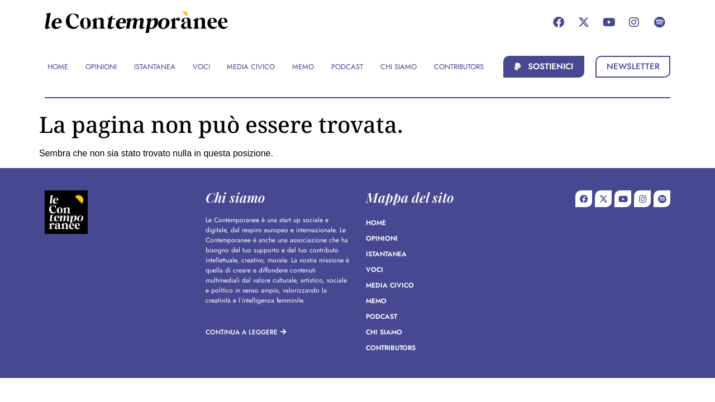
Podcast (381, 317)
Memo (376, 301)
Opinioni (382, 238)
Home (376, 223)
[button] (544, 67)
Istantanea (386, 254)
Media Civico (390, 285)
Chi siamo (384, 332)
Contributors (391, 348)
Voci (374, 270)
